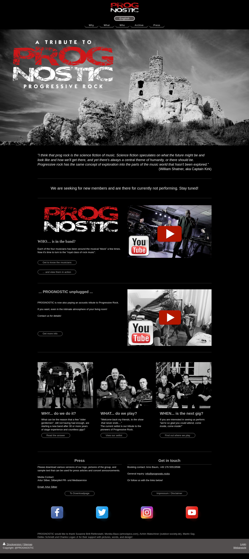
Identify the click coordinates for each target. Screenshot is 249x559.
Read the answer (56, 435)
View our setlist (114, 435)
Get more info (50, 333)
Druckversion (12, 544)
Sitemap (27, 544)
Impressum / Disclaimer (169, 493)
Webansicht (239, 547)
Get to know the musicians (57, 262)
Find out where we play (177, 435)
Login (243, 544)
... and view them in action (57, 272)
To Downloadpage (79, 493)
